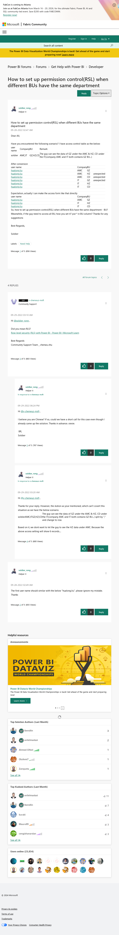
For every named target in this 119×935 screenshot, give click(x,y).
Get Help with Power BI (67, 66)
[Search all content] (78, 45)
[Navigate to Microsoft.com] (10, 24)
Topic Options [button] (100, 93)
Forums (41, 66)
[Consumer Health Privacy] (40, 925)
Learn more (68, 54)
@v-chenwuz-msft (30, 411)
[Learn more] (20, 701)
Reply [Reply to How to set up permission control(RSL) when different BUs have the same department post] (101, 258)
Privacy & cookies (9, 908)
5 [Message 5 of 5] (27, 445)
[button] (84, 93)
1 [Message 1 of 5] (20, 251)
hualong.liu (16, 170)
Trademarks (7, 918)
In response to (30, 394)
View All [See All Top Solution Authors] (15, 775)
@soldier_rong (21, 320)
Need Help (25, 244)
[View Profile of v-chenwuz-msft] (36, 300)
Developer (96, 66)
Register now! (10, 14)
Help (94, 38)
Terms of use (7, 913)
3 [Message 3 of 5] (20, 358)
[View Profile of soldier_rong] (25, 107)
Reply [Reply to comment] (101, 366)
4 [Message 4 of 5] (27, 541)
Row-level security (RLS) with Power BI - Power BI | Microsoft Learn (45, 332)
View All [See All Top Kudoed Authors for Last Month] (15, 840)
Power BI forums (19, 66)
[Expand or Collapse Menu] (4, 32)
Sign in (84, 38)
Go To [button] (104, 38)
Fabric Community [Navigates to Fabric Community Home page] (35, 24)
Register (72, 38)
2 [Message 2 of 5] (20, 604)
